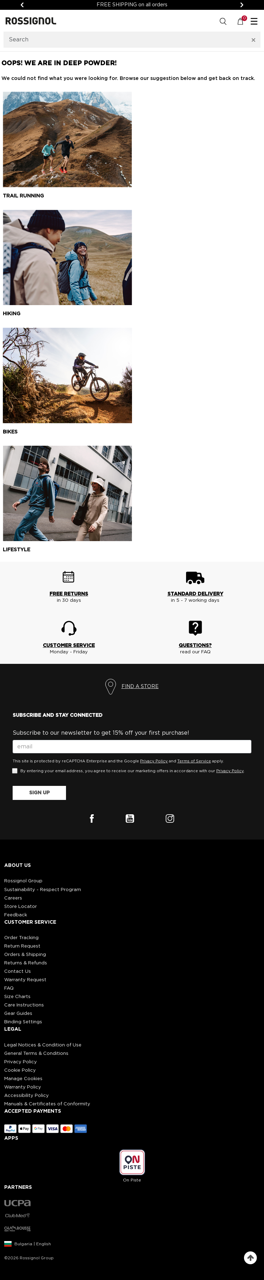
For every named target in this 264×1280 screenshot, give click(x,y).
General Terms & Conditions (36, 1053)
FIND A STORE (140, 686)
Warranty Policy (22, 1087)
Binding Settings (23, 1022)
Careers (13, 898)
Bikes (10, 432)
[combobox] (123, 40)
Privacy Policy (154, 761)
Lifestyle (16, 549)
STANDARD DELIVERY (195, 594)
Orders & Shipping (25, 954)
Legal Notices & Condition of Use (42, 1045)
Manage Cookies (23, 1079)
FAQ (9, 988)
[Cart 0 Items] (244, 21)
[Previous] (22, 5)
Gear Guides (18, 1013)
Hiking (11, 313)
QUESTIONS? (195, 645)
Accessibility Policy (26, 1095)
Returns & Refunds (25, 963)
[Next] (242, 5)
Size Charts (17, 997)
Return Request (22, 946)
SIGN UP (39, 792)
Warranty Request (25, 980)
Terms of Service (194, 761)
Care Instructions (24, 1005)
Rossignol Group (23, 881)
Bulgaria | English (32, 1244)
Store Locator (20, 906)
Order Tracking (21, 938)
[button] (132, 890)
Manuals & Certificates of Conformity (47, 1104)
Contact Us (17, 971)
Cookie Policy (20, 1070)
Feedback (15, 915)
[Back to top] (250, 1258)
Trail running (23, 196)
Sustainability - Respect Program (42, 890)
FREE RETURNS (69, 594)
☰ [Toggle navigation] (254, 21)
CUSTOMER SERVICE (69, 645)
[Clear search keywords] (253, 40)
